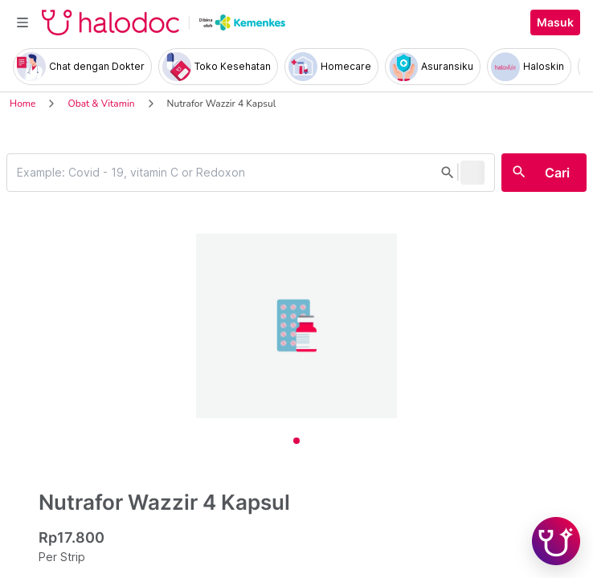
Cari (557, 172)
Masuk (555, 22)
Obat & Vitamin (100, 103)
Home (22, 103)
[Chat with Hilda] (556, 541)
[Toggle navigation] (22, 22)
